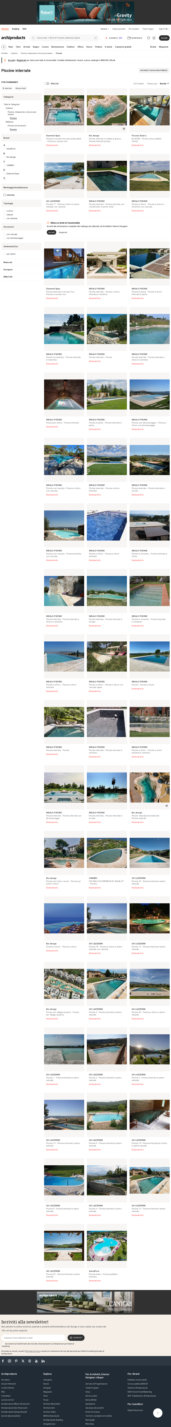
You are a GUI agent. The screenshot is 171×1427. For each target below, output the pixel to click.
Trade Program (148, 29)
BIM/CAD (55, 83)
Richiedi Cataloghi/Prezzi (154, 70)
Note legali (90, 1420)
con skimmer (12, 218)
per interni (11, 254)
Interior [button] (5, 29)
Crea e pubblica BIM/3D (138, 1384)
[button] (105, 29)
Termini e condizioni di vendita (99, 1416)
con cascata (12, 234)
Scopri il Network (8, 1384)
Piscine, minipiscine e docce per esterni (22, 113)
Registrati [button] (21, 60)
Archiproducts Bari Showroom (14, 1408)
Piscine (13, 118)
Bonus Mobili (91, 1400)
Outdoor (9, 108)
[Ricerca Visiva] (95, 38)
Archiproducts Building (53, 1420)
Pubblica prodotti (118, 29)
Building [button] (15, 29)
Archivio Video (49, 1412)
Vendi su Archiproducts (138, 1388)
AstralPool (11, 149)
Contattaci (5, 1396)
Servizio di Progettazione (96, 1384)
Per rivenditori (134, 29)
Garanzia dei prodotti (95, 1408)
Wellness (9, 122)
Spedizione (90, 1404)
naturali (10, 214)
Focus (45, 1400)
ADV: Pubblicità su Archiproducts (142, 1396)
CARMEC (10, 165)
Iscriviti (76, 1338)
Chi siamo (5, 1380)
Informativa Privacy (32, 1351)
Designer (47, 1388)
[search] (33, 38)
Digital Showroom (135, 1410)
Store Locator (91, 1396)
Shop (88, 1392)
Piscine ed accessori (17, 125)
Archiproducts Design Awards (14, 1412)
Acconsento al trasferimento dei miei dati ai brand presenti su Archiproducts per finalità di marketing (38, 1345)
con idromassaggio (15, 238)
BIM (24, 29)
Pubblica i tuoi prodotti (137, 1380)
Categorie (47, 1380)
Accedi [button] (164, 38)
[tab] (108, 29)
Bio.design (11, 157)
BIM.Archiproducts (51, 1416)
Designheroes (49, 1424)
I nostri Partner (7, 1388)
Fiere (45, 1396)
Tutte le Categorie (11, 104)
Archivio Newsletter (51, 1404)
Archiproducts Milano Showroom (15, 1404)
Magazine (47, 1392)
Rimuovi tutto (21, 88)
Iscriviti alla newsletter (11, 1416)
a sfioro (10, 211)
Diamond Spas (13, 173)
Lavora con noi (7, 1400)
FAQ (3, 1392)
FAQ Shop (90, 1424)
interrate (7, 88)
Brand (46, 1384)
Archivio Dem (49, 1408)
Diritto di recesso (93, 1412)
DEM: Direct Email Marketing (140, 1392)
